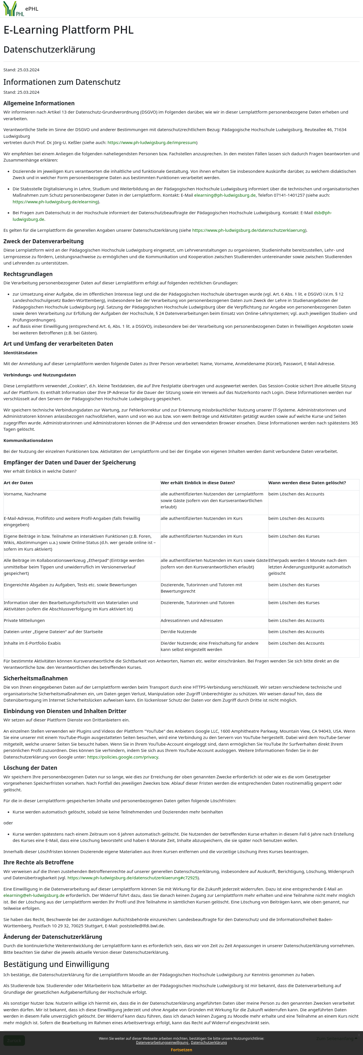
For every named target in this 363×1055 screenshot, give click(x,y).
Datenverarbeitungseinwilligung (162, 1042)
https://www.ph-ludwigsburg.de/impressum (152, 142)
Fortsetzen (181, 1049)
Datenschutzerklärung (209, 1042)
